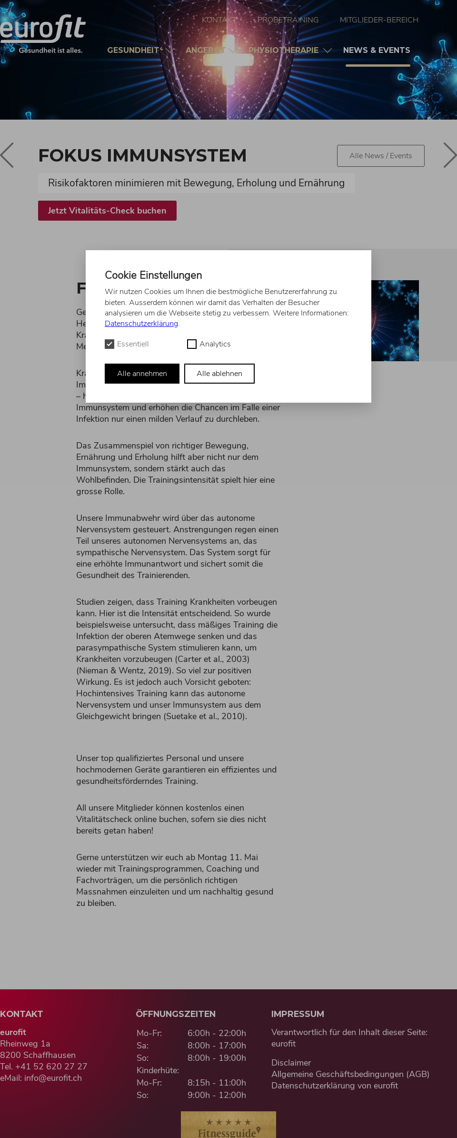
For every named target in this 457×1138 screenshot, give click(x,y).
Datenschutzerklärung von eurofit (334, 1085)
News (378, 56)
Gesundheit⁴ (136, 50)
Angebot (207, 50)
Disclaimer (291, 1062)
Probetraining (288, 20)
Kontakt (219, 20)
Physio (285, 50)
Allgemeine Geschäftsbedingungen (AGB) (350, 1074)
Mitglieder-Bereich (379, 20)
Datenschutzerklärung (141, 323)
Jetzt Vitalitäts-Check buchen (107, 210)
